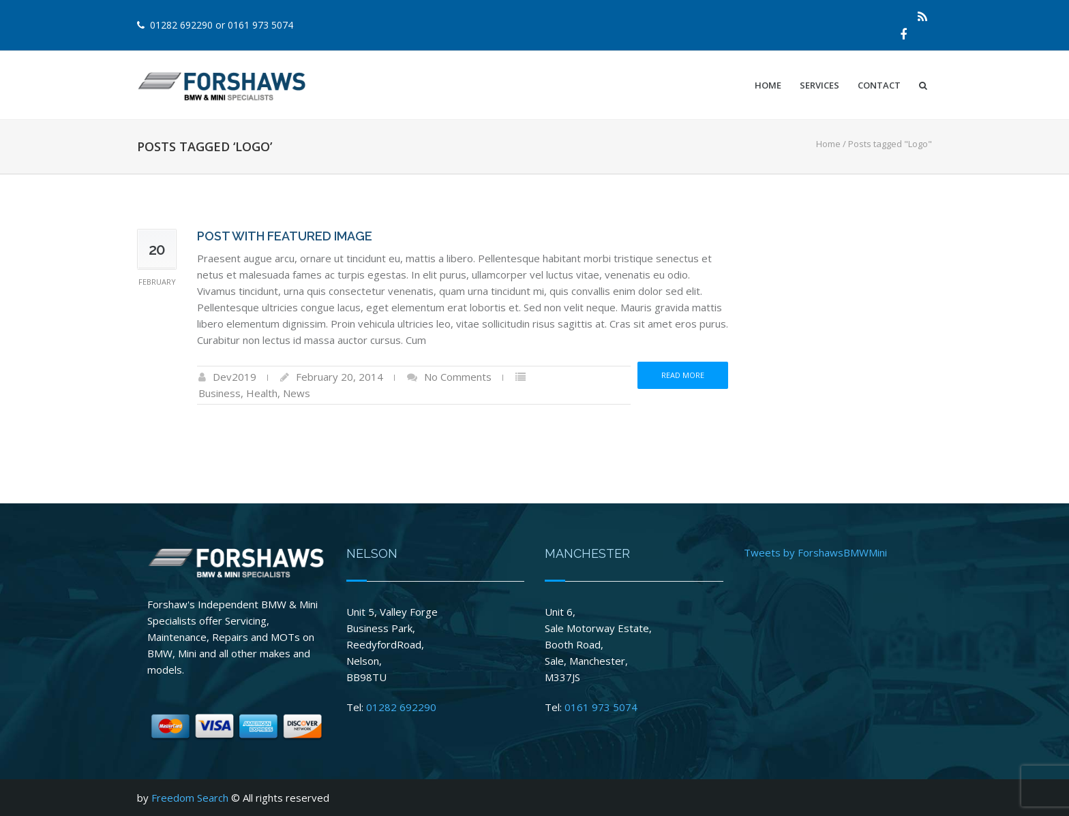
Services (819, 85)
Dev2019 (234, 376)
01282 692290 (181, 24)
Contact (879, 85)
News (296, 393)
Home (768, 85)
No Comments (458, 376)
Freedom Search (189, 797)
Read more (682, 375)
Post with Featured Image (284, 236)
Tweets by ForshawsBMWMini (815, 552)
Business (219, 393)
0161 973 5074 (260, 24)
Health (261, 393)
